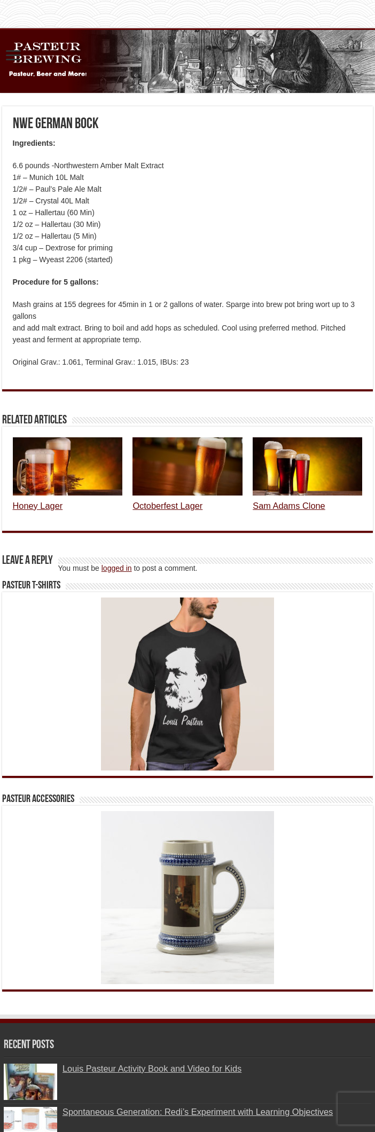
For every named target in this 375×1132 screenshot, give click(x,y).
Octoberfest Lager (167, 505)
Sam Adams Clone (289, 505)
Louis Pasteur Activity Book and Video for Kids (151, 1068)
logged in (116, 568)
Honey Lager (38, 505)
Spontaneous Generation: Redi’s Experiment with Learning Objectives (197, 1112)
